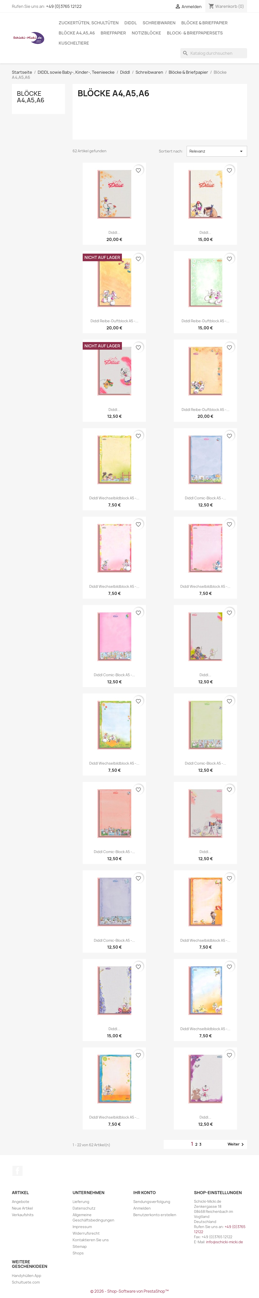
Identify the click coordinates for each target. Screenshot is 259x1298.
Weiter (237, 1144)
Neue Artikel (22, 1208)
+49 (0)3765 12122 (64, 6)
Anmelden (142, 1208)
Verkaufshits (23, 1214)
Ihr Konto (144, 1192)
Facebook (17, 1171)
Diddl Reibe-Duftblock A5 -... (114, 320)
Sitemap (80, 1246)
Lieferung (81, 1201)
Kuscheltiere (74, 43)
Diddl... (114, 232)
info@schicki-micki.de (224, 1241)
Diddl (130, 23)
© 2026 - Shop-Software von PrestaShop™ (129, 1291)
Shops (78, 1253)
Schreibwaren (159, 23)
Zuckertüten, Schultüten (89, 23)
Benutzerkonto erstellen (154, 1214)
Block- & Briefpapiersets (195, 33)
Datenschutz (84, 1208)
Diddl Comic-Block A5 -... (205, 498)
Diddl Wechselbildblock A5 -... (114, 498)
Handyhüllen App (26, 1275)
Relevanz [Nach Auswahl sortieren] (216, 151)
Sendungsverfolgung (151, 1201)
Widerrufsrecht (86, 1233)
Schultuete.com (26, 1282)
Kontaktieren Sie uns (91, 1239)
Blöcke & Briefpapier (204, 23)
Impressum (82, 1226)
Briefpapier (113, 33)
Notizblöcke (146, 33)
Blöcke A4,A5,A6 (77, 33)
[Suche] (213, 53)
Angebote (20, 1201)
